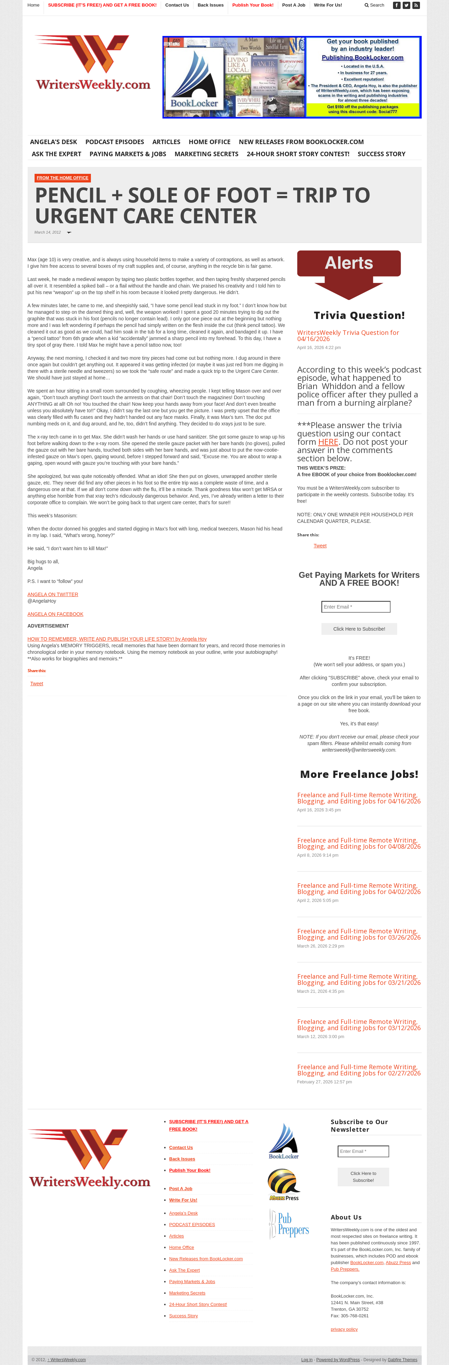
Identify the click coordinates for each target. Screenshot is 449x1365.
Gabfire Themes (403, 1359)
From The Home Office (62, 178)
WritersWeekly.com (66, 1359)
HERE (328, 441)
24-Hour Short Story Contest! (298, 154)
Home (34, 5)
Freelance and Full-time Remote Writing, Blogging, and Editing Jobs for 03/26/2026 (359, 934)
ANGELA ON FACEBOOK (56, 614)
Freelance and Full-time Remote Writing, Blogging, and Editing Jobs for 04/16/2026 (359, 798)
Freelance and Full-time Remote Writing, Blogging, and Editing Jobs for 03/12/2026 (359, 1024)
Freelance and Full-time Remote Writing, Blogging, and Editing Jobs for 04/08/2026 (359, 843)
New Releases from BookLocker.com (301, 142)
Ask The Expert (56, 154)
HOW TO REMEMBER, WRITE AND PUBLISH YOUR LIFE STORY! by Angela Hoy (117, 639)
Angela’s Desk (53, 142)
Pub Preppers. (345, 1269)
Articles (166, 142)
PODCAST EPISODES (114, 142)
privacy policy (344, 1329)
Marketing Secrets (206, 154)
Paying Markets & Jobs (128, 154)
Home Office (210, 142)
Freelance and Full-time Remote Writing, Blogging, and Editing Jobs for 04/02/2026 (359, 888)
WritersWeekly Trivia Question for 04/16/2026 (348, 335)
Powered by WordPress (338, 1359)
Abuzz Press (398, 1262)
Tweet (36, 683)
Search (374, 5)
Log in (307, 1359)
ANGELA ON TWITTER (53, 594)
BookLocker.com (366, 1262)
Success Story (381, 154)
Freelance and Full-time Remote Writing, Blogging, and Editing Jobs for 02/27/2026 (359, 1070)
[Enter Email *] (356, 607)
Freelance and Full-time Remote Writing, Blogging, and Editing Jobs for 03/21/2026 (359, 979)
